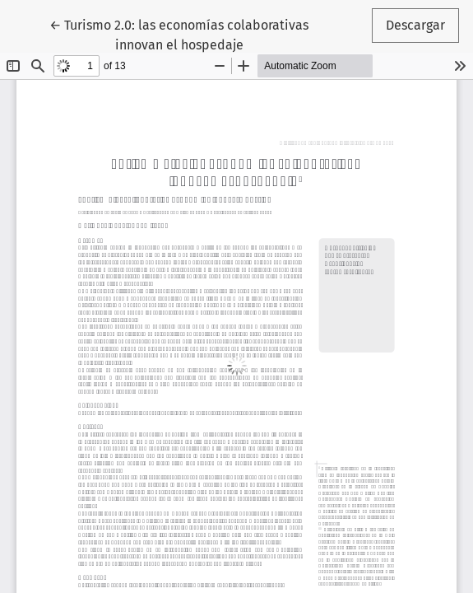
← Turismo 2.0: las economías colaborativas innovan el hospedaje (178, 34)
